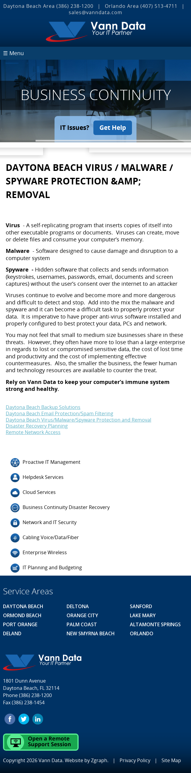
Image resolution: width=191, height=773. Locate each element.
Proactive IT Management (45, 462)
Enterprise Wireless (39, 553)
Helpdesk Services (37, 477)
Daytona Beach (23, 606)
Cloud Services (33, 492)
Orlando (141, 633)
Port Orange (20, 624)
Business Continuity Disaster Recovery (60, 507)
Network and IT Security (44, 522)
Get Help (112, 127)
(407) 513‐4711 (158, 6)
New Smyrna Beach (91, 633)
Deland (12, 633)
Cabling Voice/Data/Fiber (45, 537)
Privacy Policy (135, 760)
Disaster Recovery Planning (37, 426)
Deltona (78, 606)
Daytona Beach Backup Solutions (43, 407)
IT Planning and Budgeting (46, 568)
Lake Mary (143, 615)
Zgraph (99, 760)
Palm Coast (82, 624)
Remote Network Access (33, 432)
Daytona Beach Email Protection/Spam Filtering (59, 413)
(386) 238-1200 (74, 6)
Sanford (141, 606)
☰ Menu (13, 53)
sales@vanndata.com (95, 12)
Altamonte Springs (155, 624)
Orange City (82, 615)
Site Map (171, 760)
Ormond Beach (22, 615)
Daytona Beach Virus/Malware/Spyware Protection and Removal (78, 419)
